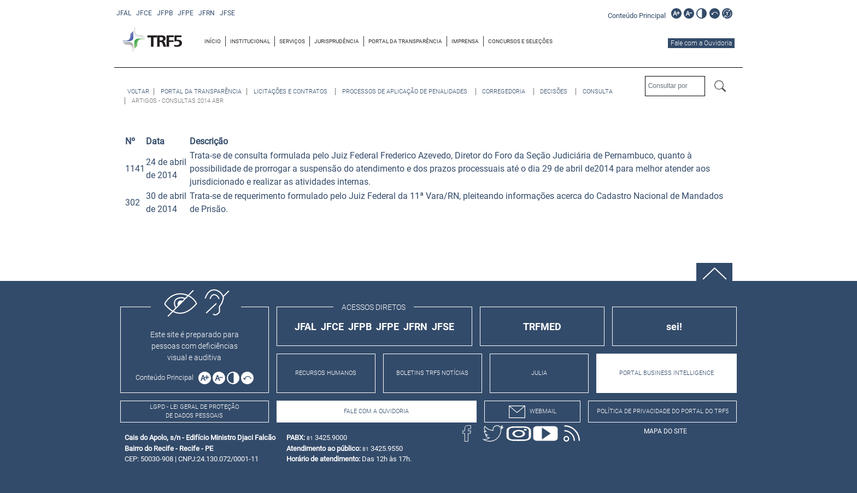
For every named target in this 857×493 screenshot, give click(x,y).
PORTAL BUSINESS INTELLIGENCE (666, 373)
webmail (532, 412)
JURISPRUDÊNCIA (336, 41)
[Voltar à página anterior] (138, 91)
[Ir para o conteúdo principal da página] (638, 15)
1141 (135, 168)
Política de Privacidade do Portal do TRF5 (663, 411)
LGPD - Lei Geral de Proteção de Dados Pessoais (194, 411)
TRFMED (542, 326)
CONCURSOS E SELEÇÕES (520, 41)
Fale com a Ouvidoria (701, 43)
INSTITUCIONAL (250, 41)
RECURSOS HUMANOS (325, 373)
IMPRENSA (465, 41)
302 (132, 202)
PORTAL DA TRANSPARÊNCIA (405, 41)
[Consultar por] (675, 86)
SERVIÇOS (292, 41)
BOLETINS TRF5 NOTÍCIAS (432, 373)
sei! (674, 326)
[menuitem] (213, 41)
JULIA (539, 373)
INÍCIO (212, 41)
